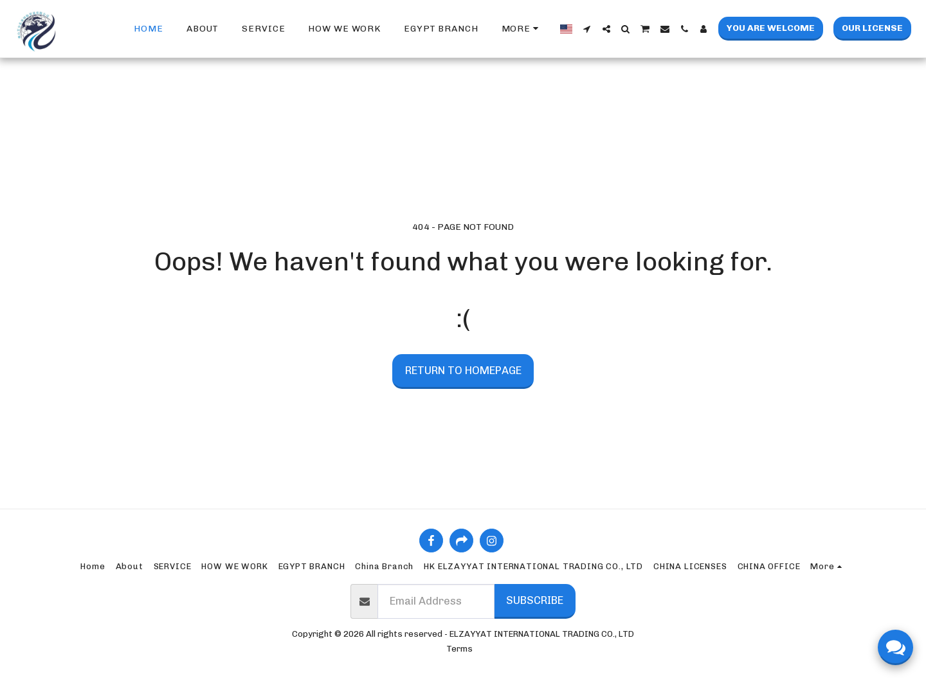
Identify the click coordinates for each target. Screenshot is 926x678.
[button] (587, 28)
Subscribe (534, 600)
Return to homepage (463, 370)
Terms (459, 649)
